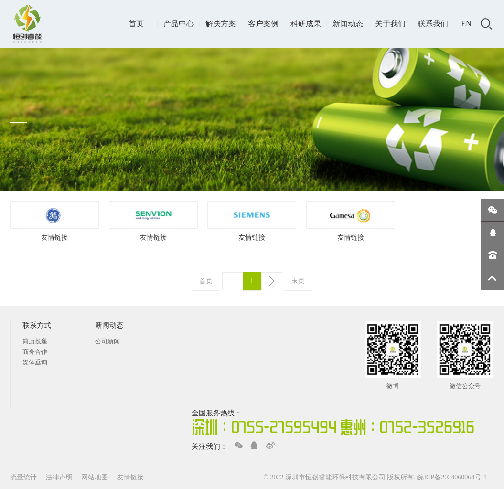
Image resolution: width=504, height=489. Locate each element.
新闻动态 (347, 24)
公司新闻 (107, 341)
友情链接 (54, 237)
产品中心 (178, 24)
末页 (298, 281)
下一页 (271, 281)
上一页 (232, 281)
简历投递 (34, 341)
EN (466, 24)
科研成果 (305, 24)
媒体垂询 (34, 362)
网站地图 (95, 477)
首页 (136, 24)
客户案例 (263, 24)
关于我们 (390, 24)
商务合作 (34, 351)
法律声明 (60, 477)
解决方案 (220, 24)
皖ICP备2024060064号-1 (451, 477)
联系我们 (433, 24)
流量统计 (23, 477)
